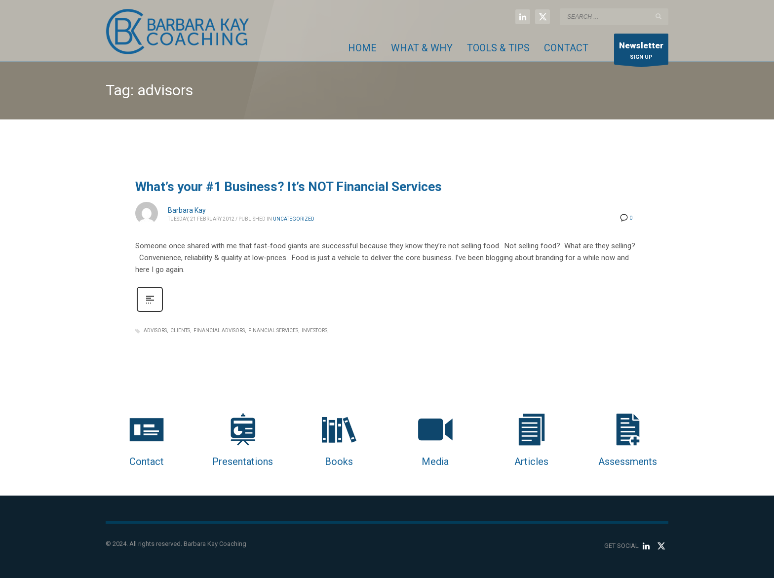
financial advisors (219, 330)
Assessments (627, 461)
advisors (155, 330)
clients (180, 330)
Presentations (242, 461)
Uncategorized (293, 219)
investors (314, 330)
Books (339, 461)
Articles (531, 461)
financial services (273, 330)
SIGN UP (641, 52)
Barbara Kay (187, 210)
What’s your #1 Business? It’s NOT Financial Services (288, 186)
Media (435, 461)
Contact (146, 461)
